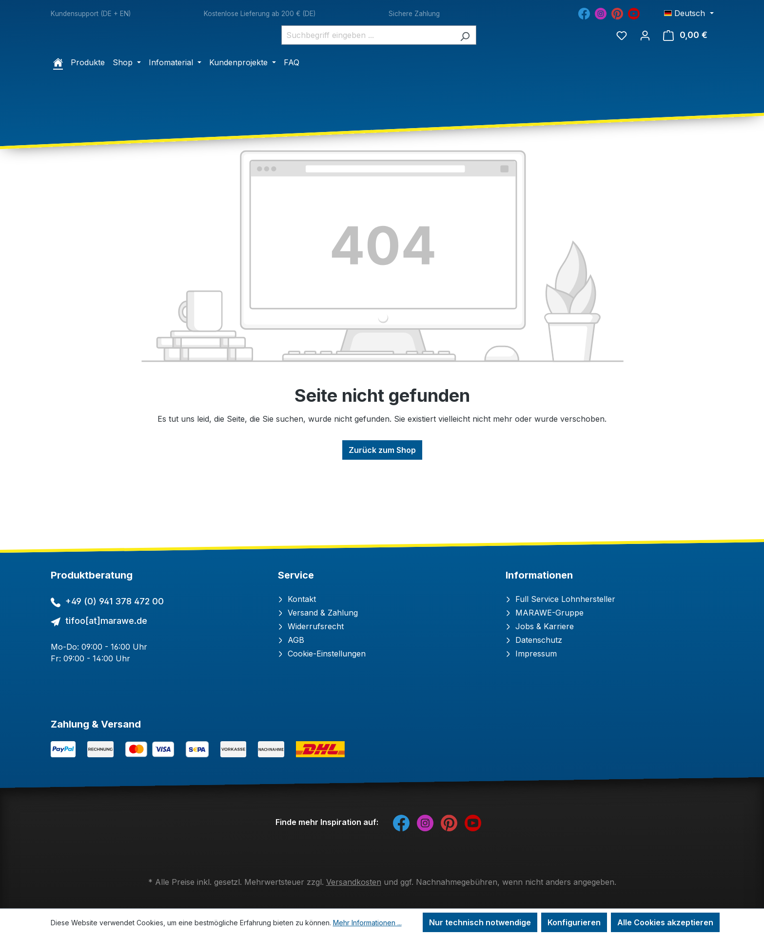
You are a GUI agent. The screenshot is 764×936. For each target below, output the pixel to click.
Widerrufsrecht (311, 626)
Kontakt (297, 599)
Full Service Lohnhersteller (560, 599)
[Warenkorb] (685, 67)
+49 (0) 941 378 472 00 (114, 601)
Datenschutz (534, 640)
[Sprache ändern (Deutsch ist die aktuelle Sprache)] (688, 13)
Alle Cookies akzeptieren (665, 922)
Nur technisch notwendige (480, 922)
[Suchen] (474, 67)
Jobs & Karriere (540, 626)
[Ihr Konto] (645, 67)
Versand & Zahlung (318, 613)
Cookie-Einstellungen (322, 653)
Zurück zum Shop (382, 515)
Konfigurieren (574, 922)
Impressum (531, 653)
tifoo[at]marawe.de (106, 621)
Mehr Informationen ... (367, 922)
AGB (291, 640)
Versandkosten (353, 882)
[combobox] (377, 67)
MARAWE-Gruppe (545, 613)
